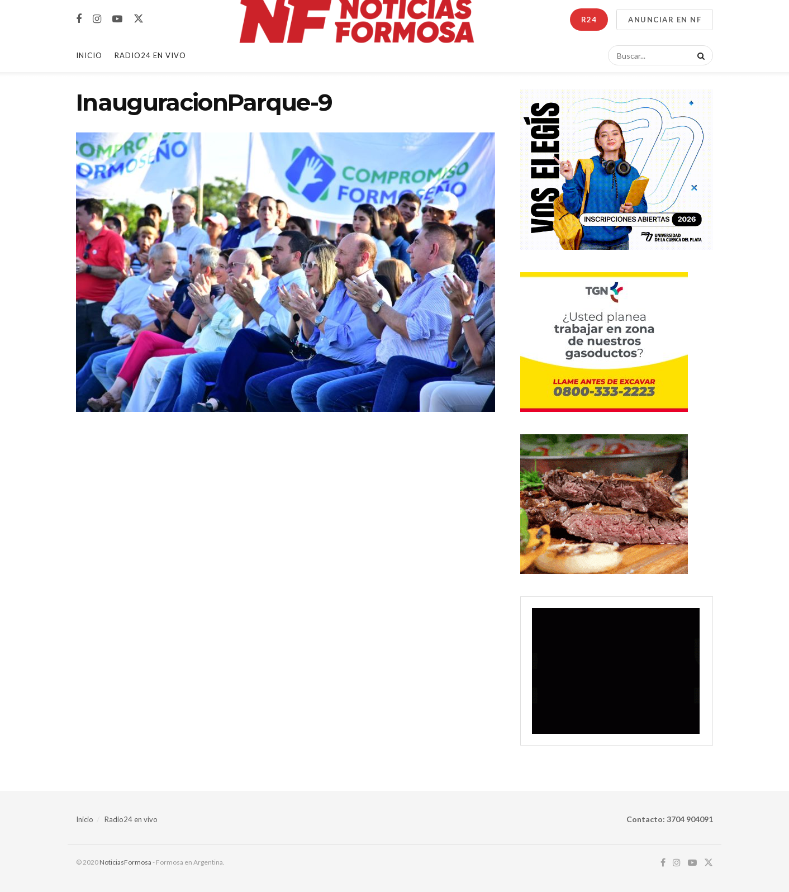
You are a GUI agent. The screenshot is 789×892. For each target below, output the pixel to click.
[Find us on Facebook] (79, 19)
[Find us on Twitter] (139, 19)
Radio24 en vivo (131, 819)
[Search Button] (699, 55)
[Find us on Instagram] (97, 19)
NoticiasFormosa (125, 862)
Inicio (89, 55)
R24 (589, 19)
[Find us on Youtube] (117, 19)
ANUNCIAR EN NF (664, 19)
